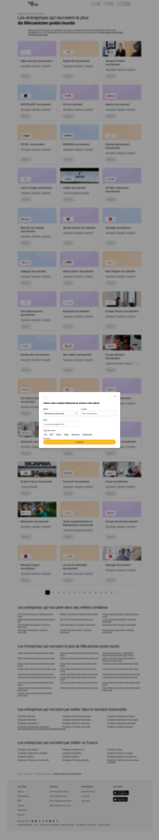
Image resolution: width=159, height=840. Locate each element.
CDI (45, 434)
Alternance (76, 434)
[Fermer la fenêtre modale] (115, 396)
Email (45, 420)
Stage (66, 434)
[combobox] (60, 424)
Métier (45, 409)
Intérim (58, 434)
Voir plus (47, 438)
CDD (51, 434)
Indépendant (87, 434)
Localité (84, 409)
